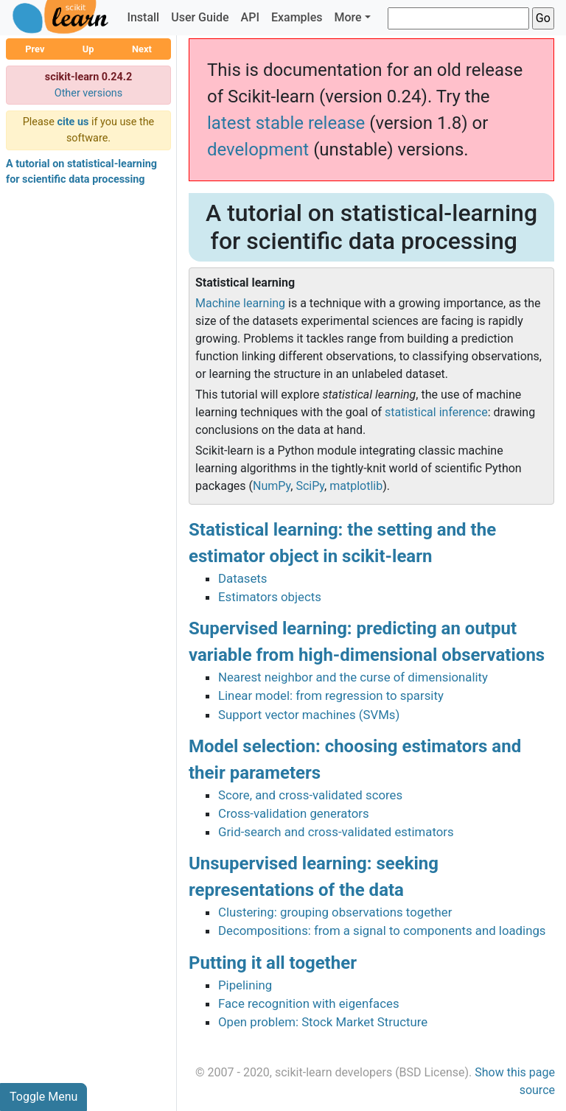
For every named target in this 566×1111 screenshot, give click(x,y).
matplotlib (355, 486)
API (250, 17)
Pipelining (245, 985)
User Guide (199, 17)
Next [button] (142, 49)
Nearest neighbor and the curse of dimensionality (353, 677)
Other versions (89, 93)
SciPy (310, 486)
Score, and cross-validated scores (310, 795)
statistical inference (436, 412)
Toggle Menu (43, 1097)
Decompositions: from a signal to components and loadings (381, 930)
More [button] (347, 17)
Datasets (242, 578)
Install (143, 17)
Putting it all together (273, 963)
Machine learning (240, 303)
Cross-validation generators (293, 813)
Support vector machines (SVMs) (308, 714)
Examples (297, 17)
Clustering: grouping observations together (335, 912)
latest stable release (286, 123)
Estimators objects (269, 596)
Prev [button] (34, 49)
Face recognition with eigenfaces (308, 1003)
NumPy (271, 486)
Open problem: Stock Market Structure (322, 1021)
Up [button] (88, 49)
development (258, 149)
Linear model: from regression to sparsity (331, 695)
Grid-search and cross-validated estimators (336, 831)
